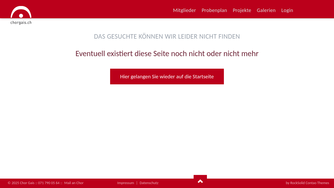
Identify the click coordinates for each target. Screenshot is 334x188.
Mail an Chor (74, 182)
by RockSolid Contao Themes (307, 182)
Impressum (125, 182)
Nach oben (200, 181)
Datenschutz (149, 182)
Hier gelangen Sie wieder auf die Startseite (167, 76)
